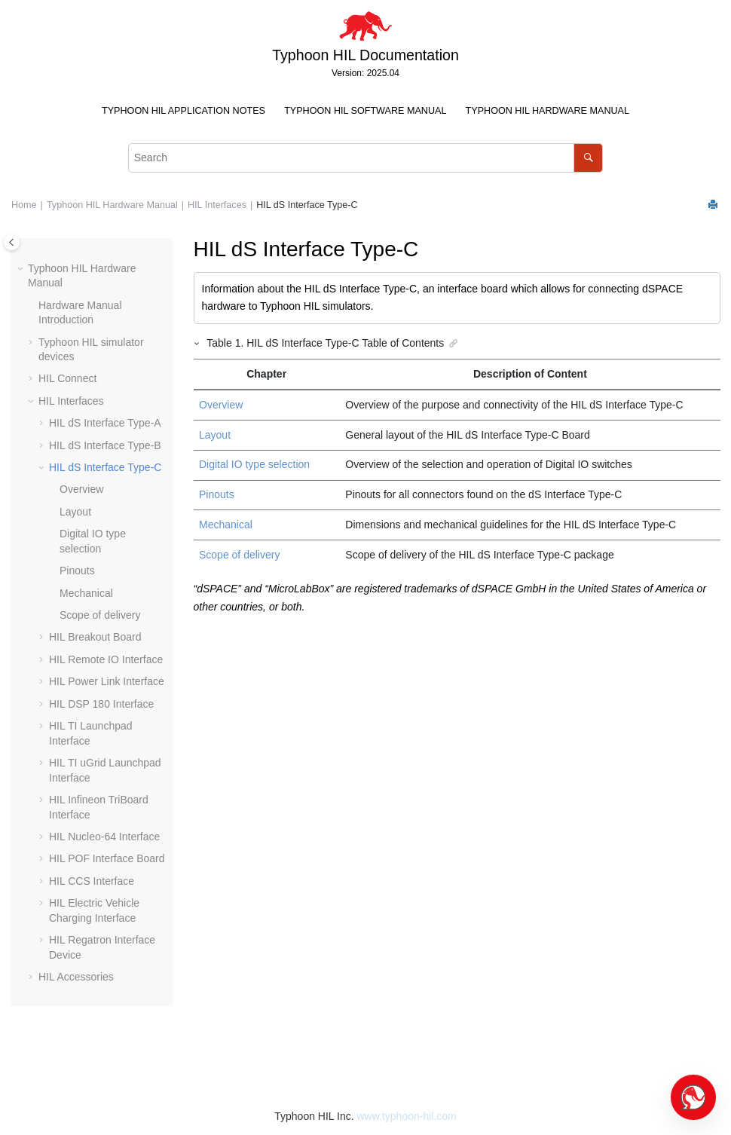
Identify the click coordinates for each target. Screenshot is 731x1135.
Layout (75, 512)
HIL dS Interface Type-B (105, 445)
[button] (22, 269)
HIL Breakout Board (95, 637)
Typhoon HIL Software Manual (365, 111)
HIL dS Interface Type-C (306, 205)
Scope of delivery (100, 615)
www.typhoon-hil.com (406, 1116)
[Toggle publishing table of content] (12, 242)
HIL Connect (67, 378)
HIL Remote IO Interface (106, 659)
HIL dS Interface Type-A (105, 423)
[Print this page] (714, 205)
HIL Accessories (76, 977)
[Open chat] (693, 1097)
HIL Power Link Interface (106, 681)
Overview (81, 489)
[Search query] (366, 158)
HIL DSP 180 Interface (101, 704)
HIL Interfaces (217, 205)
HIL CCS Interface (91, 881)
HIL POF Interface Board (107, 858)
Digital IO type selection (254, 464)
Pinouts (77, 570)
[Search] (588, 158)
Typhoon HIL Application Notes (183, 111)
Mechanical (86, 593)
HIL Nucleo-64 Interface (104, 837)
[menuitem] (183, 111)
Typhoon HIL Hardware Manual (547, 111)
